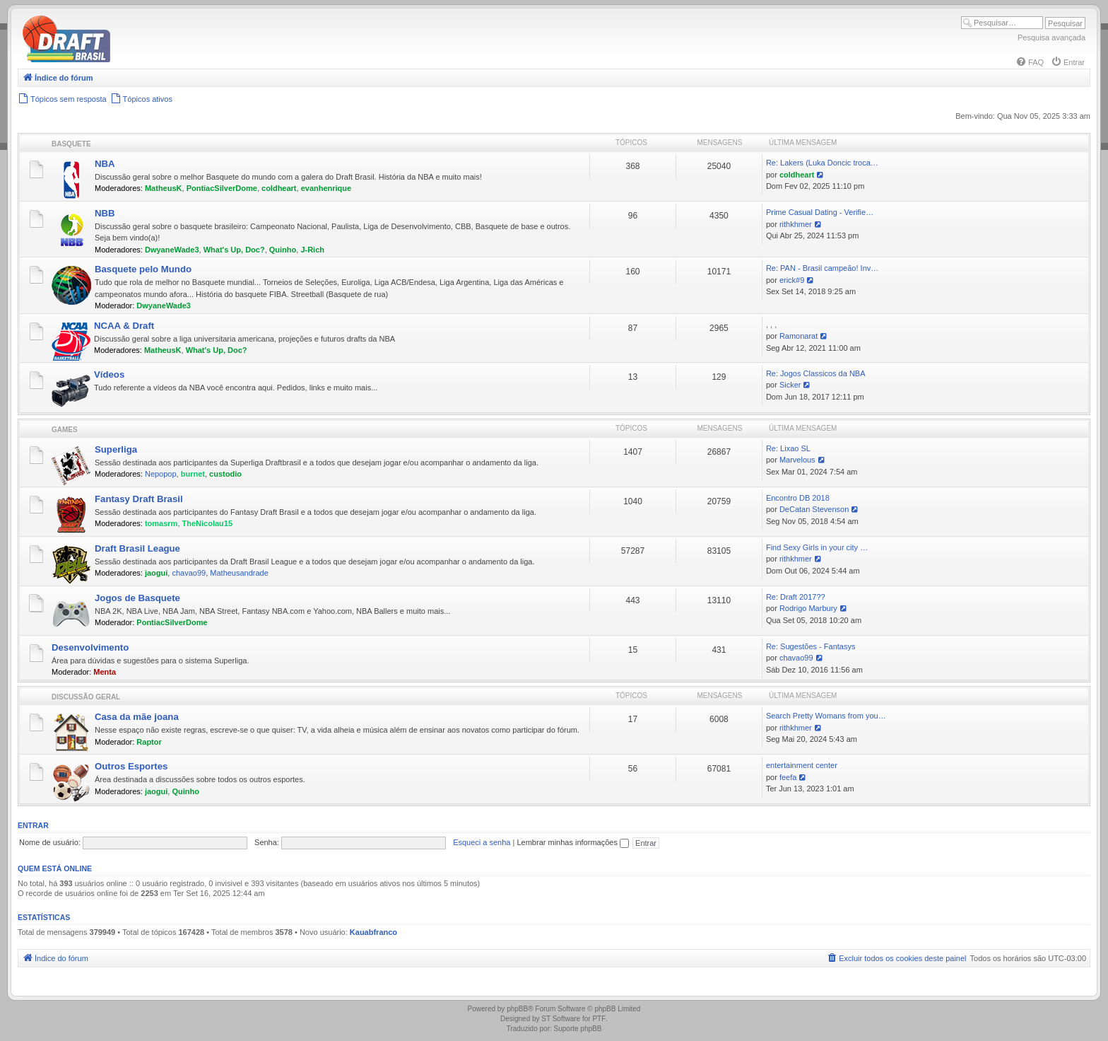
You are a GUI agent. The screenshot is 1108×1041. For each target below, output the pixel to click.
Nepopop (161, 474)
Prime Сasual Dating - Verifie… (819, 212)
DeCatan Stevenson (814, 509)
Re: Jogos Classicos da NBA (816, 373)
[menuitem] (1029, 62)
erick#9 (791, 280)
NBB (105, 213)
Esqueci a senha (481, 842)
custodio (225, 474)
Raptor (148, 742)
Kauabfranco (373, 932)
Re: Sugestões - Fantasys (811, 646)
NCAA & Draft (124, 325)
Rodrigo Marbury (808, 608)
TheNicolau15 (207, 523)
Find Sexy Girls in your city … (817, 547)
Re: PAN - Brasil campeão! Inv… (822, 268)
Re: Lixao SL (788, 448)
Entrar (33, 825)
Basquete (71, 144)
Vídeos (109, 374)
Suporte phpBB (578, 1029)
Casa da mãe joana (137, 716)
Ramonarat (798, 336)
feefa (787, 777)
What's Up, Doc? (234, 249)
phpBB (517, 1009)
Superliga (116, 449)
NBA (105, 163)
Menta (104, 672)
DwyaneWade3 (172, 249)
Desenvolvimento (90, 647)
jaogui (156, 573)
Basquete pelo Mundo (143, 269)
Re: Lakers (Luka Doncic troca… (822, 162)
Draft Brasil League (137, 548)
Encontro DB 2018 (798, 498)
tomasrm (161, 523)
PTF (599, 1019)
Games (65, 430)
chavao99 (189, 573)
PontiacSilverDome (222, 188)
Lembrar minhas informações (573, 842)
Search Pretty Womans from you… (826, 715)
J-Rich (312, 249)
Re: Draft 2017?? (795, 597)
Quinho (283, 249)
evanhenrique (326, 188)
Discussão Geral (86, 697)
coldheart (279, 188)
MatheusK (163, 188)
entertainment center (801, 765)
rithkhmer (795, 224)
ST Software (560, 1019)
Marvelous (797, 459)
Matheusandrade (239, 573)
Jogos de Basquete (137, 598)
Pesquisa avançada (1051, 37)
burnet (193, 474)
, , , (771, 324)
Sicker (790, 384)
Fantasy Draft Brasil (139, 499)
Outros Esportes (131, 766)
